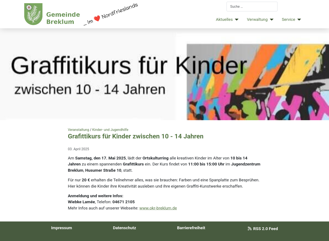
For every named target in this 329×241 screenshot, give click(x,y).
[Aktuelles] (236, 20)
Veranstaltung (78, 130)
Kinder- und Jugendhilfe (110, 130)
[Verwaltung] (271, 20)
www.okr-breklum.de (158, 208)
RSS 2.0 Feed (262, 228)
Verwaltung (257, 19)
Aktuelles (224, 19)
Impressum (61, 227)
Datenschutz (124, 227)
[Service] (298, 20)
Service (288, 19)
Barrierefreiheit (191, 227)
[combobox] (252, 6)
